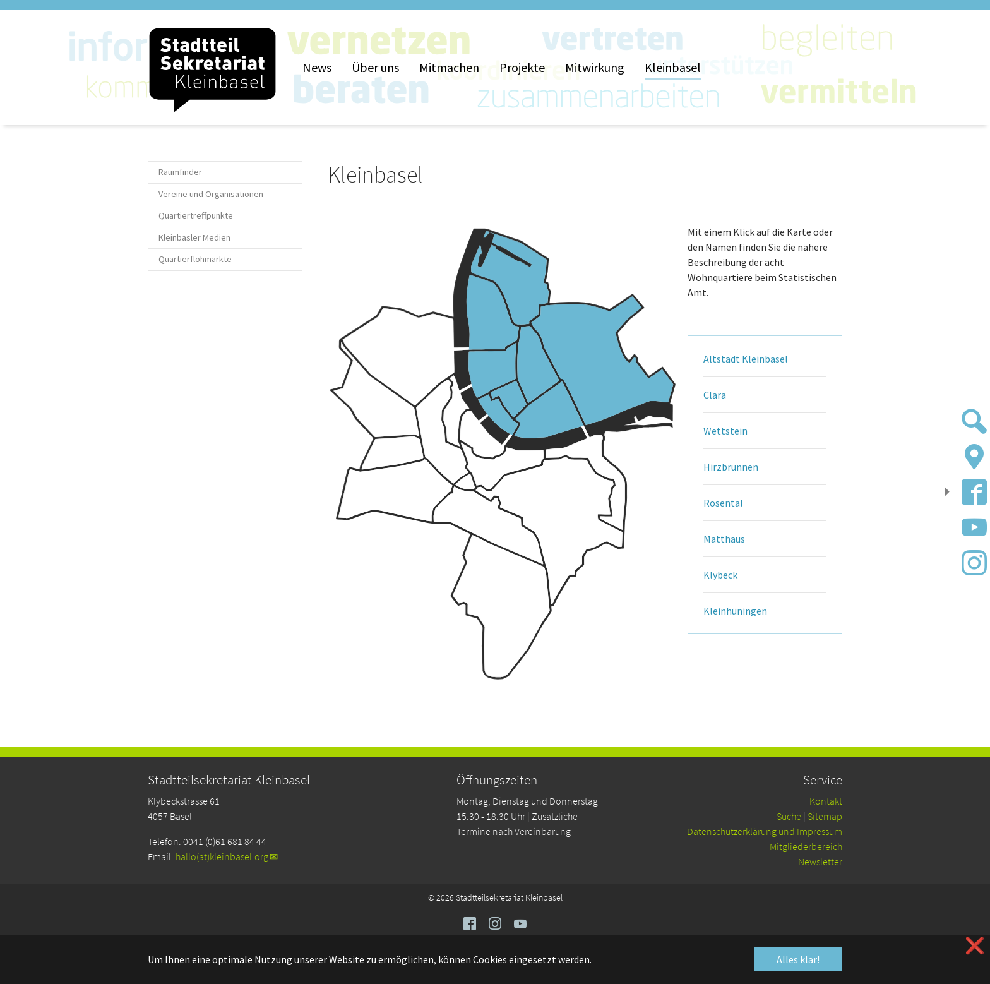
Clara (714, 394)
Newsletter (820, 861)
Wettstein (725, 430)
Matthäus (724, 538)
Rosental (723, 502)
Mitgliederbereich (806, 846)
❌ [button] (975, 946)
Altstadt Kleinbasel (745, 358)
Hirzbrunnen (730, 466)
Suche (789, 816)
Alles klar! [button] (798, 959)
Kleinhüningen (735, 610)
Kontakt (825, 801)
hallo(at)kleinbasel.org (222, 856)
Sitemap (825, 816)
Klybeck (720, 574)
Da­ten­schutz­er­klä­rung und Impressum (764, 831)
